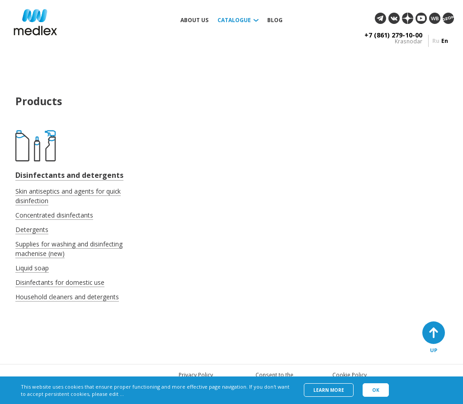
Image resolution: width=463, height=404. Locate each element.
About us (194, 20)
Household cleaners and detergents (67, 297)
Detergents (31, 229)
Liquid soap (32, 268)
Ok (375, 390)
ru (435, 41)
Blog (275, 20)
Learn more (328, 390)
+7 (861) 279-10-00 (393, 35)
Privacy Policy (196, 375)
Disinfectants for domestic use (59, 282)
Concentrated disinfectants (54, 215)
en (444, 41)
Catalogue (234, 20)
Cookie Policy (349, 375)
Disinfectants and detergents (69, 175)
